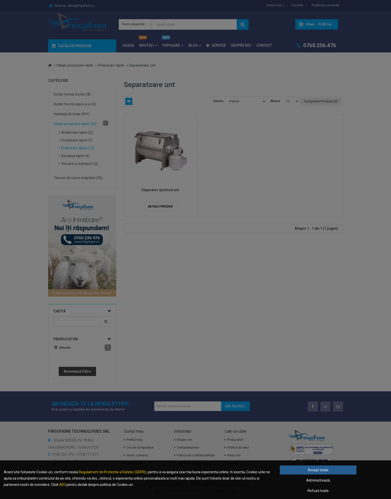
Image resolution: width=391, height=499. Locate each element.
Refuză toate (318, 491)
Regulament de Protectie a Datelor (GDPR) (112, 472)
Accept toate (318, 470)
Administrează (318, 480)
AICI (62, 485)
